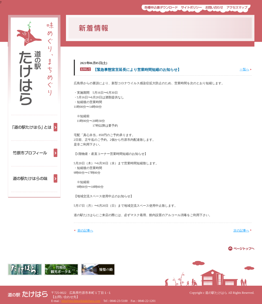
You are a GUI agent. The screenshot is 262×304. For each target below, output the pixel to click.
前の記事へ (85, 230)
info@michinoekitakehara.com (80, 301)
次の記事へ (241, 230)
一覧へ (244, 69)
